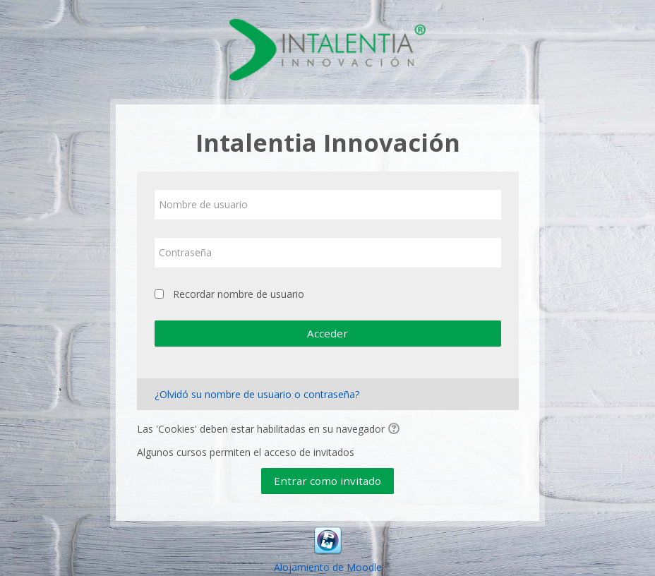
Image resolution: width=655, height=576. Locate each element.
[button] (395, 430)
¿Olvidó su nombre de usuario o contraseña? (257, 394)
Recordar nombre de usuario (238, 294)
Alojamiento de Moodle (328, 567)
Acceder (327, 333)
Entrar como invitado (327, 481)
